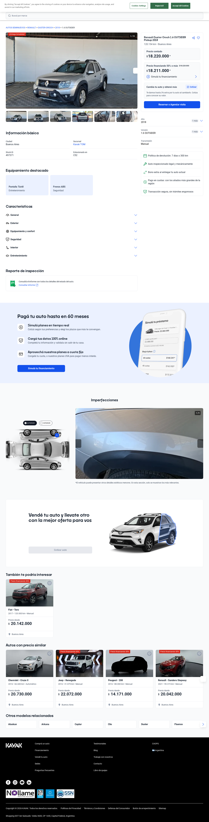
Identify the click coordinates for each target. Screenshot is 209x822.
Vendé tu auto (41, 757)
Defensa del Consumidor (119, 808)
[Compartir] (193, 38)
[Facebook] (8, 782)
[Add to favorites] (197, 583)
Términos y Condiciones (94, 808)
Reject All (159, 6)
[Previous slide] (78, 443)
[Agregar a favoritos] (198, 38)
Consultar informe (28, 285)
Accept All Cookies (181, 6)
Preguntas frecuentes (44, 770)
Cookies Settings (139, 6)
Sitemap (162, 808)
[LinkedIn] (29, 782)
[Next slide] (136, 71)
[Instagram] (15, 782)
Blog (96, 750)
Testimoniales (100, 743)
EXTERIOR (29, 423)
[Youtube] (22, 782)
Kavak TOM (79, 144)
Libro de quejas (100, 770)
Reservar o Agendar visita (172, 104)
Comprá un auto (42, 743)
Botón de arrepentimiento (144, 808)
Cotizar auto (60, 550)
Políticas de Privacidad (71, 808)
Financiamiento (42, 750)
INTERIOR (45, 423)
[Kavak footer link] (14, 757)
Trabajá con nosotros (103, 757)
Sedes (37, 763)
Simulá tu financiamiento (41, 368)
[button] (191, 86)
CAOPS (155, 743)
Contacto (98, 763)
